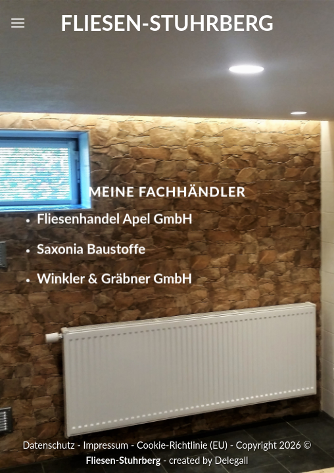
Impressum (106, 445)
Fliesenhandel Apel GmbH (115, 218)
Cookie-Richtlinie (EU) (182, 445)
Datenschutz (48, 445)
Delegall (232, 460)
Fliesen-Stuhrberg (167, 23)
